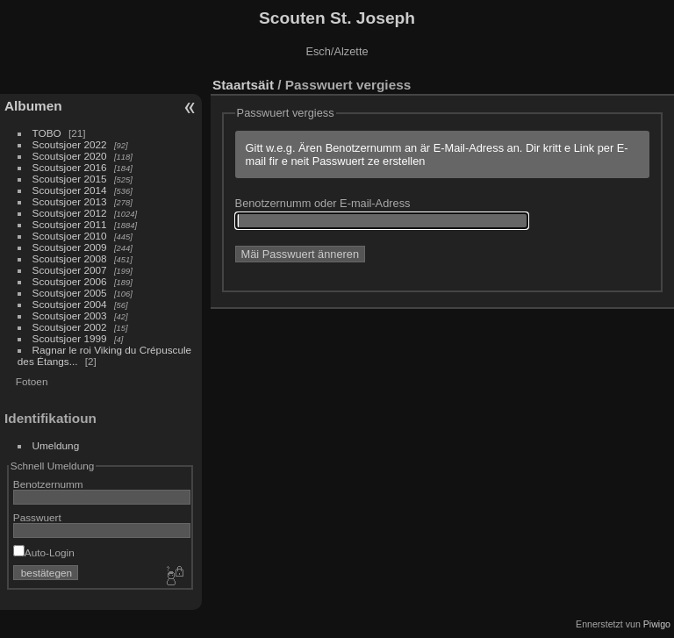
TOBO (46, 133)
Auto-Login (44, 552)
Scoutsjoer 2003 (69, 315)
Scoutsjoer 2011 (69, 224)
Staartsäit (243, 84)
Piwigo (656, 624)
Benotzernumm (48, 484)
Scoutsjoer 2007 (69, 270)
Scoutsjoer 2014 (69, 190)
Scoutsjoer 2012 (69, 213)
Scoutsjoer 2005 (69, 292)
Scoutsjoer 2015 (69, 178)
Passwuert (37, 517)
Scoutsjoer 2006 (69, 281)
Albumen (33, 105)
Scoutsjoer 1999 (69, 338)
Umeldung (56, 445)
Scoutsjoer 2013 (69, 201)
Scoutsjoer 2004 (69, 304)
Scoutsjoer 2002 (69, 327)
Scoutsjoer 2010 (69, 235)
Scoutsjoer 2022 (69, 144)
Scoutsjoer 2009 (69, 247)
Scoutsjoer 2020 (69, 155)
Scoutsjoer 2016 (69, 167)
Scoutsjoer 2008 (69, 258)
